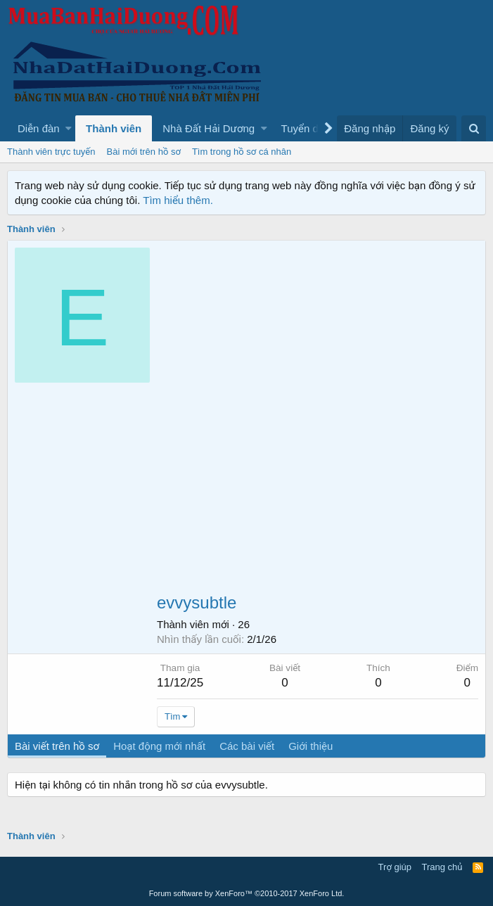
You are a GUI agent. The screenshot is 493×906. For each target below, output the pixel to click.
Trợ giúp (394, 867)
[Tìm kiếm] (473, 128)
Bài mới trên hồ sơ (144, 151)
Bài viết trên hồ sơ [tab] (57, 746)
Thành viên (113, 128)
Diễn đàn (39, 128)
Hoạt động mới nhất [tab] (159, 746)
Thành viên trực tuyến (51, 151)
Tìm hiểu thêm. (178, 200)
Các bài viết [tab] (246, 746)
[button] (68, 128)
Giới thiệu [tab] (310, 746)
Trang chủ (442, 867)
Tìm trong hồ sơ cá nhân (241, 151)
